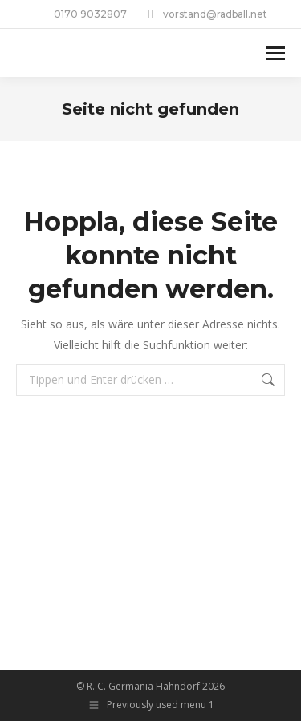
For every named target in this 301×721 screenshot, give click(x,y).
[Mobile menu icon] (275, 53)
